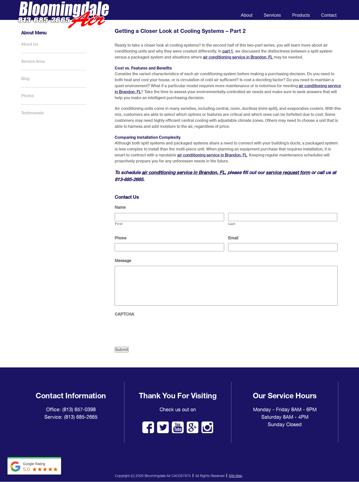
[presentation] (152, 329)
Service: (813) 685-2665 (70, 417)
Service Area (33, 61)
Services (272, 15)
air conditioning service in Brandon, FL (238, 57)
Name (120, 207)
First (118, 224)
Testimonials (32, 113)
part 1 (227, 51)
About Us (29, 44)
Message (123, 260)
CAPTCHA (124, 314)
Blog (25, 78)
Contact (329, 15)
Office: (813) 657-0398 (71, 410)
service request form (288, 172)
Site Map (235, 476)
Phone (120, 238)
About (247, 15)
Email (233, 238)
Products (301, 15)
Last (231, 224)
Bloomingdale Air (63, 19)
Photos (27, 95)
